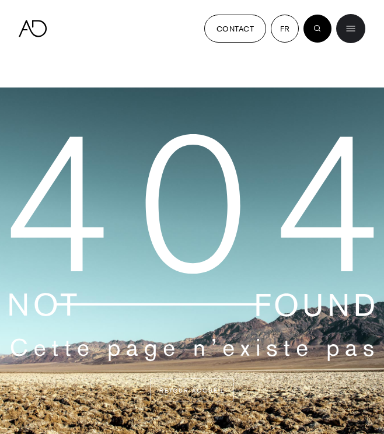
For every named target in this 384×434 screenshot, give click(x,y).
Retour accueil (192, 390)
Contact (235, 28)
